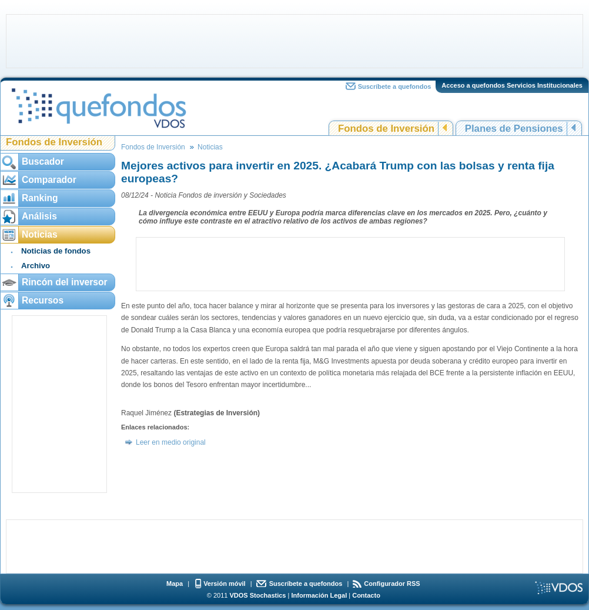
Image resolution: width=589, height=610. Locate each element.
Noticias (210, 147)
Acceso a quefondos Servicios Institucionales (512, 85)
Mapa (174, 583)
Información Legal (319, 595)
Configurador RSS (392, 583)
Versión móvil (224, 583)
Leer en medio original (171, 442)
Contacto (366, 595)
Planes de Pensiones (514, 128)
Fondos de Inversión (386, 128)
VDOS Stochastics (258, 595)
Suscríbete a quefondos (394, 86)
